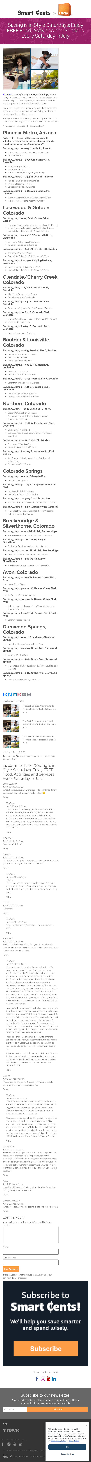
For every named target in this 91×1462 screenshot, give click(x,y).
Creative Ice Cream (16, 169)
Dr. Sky (41, 172)
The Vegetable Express (28, 382)
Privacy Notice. (74, 1441)
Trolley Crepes (41, 554)
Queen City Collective (18, 231)
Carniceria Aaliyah (16, 242)
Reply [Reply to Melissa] (5, 913)
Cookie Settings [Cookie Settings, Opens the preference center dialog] (67, 1454)
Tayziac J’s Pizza (15, 396)
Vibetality (25, 166)
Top (5, 1423)
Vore (10, 502)
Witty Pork (23, 480)
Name (5, 1247)
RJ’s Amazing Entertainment (20, 458)
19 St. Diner (22, 655)
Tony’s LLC (35, 679)
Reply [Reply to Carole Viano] (5, 1175)
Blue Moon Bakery (16, 565)
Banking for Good (26, 756)
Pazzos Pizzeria (23, 619)
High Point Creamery (17, 294)
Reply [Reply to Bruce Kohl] (5, 955)
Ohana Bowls (14, 429)
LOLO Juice (47, 535)
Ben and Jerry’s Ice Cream (19, 464)
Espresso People (15, 432)
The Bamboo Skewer (27, 354)
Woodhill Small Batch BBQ (27, 267)
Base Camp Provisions (26, 333)
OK (67, 1447)
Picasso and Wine (16, 444)
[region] (67, 1441)
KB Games (30, 186)
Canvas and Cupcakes (17, 308)
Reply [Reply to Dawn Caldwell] (5, 797)
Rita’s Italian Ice (30, 494)
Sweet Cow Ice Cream (18, 371)
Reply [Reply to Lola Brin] (5, 868)
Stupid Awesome (15, 228)
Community (10, 756)
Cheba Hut (13, 546)
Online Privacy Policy (58, 1441)
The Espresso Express (18, 152)
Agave (11, 584)
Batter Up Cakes (15, 412)
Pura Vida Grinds (15, 197)
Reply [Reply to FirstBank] (8, 832)
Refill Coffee (13, 514)
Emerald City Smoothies (19, 322)
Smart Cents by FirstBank (45, 10)
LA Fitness (27, 183)
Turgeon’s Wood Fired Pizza (30, 644)
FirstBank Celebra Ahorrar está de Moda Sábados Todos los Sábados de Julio (39, 708)
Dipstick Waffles (15, 155)
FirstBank (7, 94)
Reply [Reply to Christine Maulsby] (5, 1211)
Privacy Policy (33, 1451)
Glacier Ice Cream (16, 360)
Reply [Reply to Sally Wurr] (5, 848)
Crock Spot (13, 253)
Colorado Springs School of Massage (36, 510)
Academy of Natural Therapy (21, 416)
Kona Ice (35, 180)
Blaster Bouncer (15, 419)
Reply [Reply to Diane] (5, 1194)
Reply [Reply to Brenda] (5, 1089)
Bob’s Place (13, 595)
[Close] (86, 1425)
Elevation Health (15, 225)
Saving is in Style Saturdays (44, 756)
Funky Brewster (15, 297)
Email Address (9, 1257)
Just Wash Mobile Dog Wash (21, 491)
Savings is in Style (9, 759)
